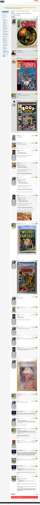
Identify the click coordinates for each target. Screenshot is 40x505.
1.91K (14, 415)
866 (14, 24)
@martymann (18, 402)
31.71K (14, 160)
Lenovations (19, 19)
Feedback (2, 502)
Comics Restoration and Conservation (5, 52)
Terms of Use (32, 502)
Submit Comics (36, 0)
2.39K (14, 63)
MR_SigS (18, 100)
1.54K (14, 140)
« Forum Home (13, 494)
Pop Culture (4, 23)
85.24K (14, 185)
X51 (17, 458)
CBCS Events (4, 41)
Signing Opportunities (5, 45)
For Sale (4, 24)
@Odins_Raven (19, 95)
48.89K (14, 98)
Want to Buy (4, 47)
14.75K (14, 463)
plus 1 (32, 19)
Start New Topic (4, 11)
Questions (4, 19)
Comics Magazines (5, 50)
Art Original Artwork (5, 44)
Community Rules (37, 502)
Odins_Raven (19, 58)
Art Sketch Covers (5, 48)
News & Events (31, 2)
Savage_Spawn (20, 411)
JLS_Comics (19, 50)
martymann (19, 93)
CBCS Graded (4, 22)
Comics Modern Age (5, 20)
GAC (18, 177)
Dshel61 (18, 135)
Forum (36, 2)
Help (4, 502)
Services (26, 2)
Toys (3, 49)
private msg (22, 19)
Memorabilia (4, 39)
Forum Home (4, 13)
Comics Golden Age (5, 33)
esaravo (18, 440)
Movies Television (5, 38)
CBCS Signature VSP (5, 36)
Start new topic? (20, 497)
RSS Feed (7, 502)
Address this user (25, 19)
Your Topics (4, 14)
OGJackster (19, 142)
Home (22, 2)
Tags (3, 18)
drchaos (18, 150)
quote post (24, 19)
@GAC (18, 395)
